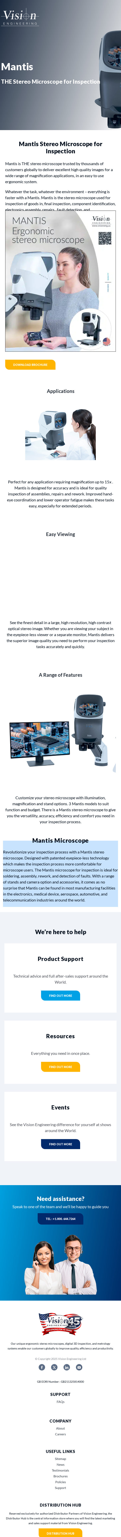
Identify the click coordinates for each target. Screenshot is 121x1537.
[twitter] (54, 1367)
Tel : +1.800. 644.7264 (60, 1219)
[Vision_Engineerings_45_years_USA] (60, 1313)
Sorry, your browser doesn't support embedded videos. (60, 573)
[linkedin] (67, 1367)
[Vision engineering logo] (20, 17)
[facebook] (42, 1367)
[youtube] (79, 1367)
